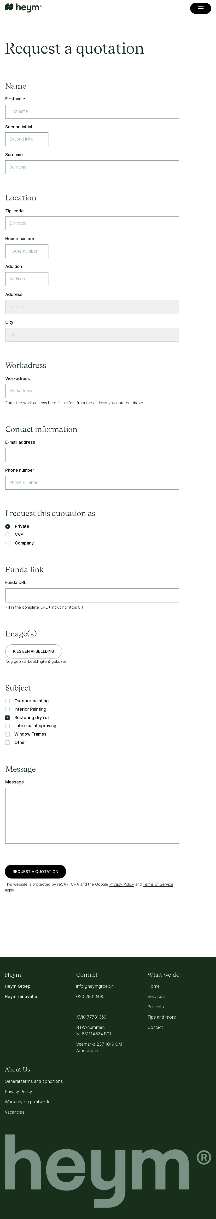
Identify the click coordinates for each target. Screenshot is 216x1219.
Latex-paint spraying (30, 725)
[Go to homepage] (23, 8)
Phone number (19, 470)
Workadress (17, 378)
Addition (13, 266)
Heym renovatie (21, 996)
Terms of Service (158, 884)
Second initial (18, 126)
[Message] (92, 816)
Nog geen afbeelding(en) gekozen (36, 661)
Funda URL (15, 582)
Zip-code (14, 210)
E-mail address (20, 442)
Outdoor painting (27, 700)
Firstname (15, 98)
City (9, 322)
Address (14, 294)
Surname (14, 154)
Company (19, 542)
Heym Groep (17, 986)
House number (20, 238)
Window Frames (26, 734)
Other (15, 742)
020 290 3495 (90, 996)
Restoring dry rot (27, 717)
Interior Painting (25, 709)
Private (17, 526)
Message (14, 781)
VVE (14, 534)
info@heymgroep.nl (95, 986)
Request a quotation (35, 871)
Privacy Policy (121, 884)
